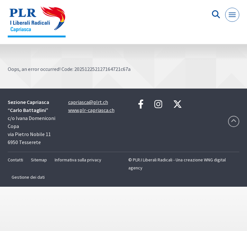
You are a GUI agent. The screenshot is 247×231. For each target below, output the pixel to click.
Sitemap (39, 160)
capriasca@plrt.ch (88, 102)
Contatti (15, 160)
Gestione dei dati (28, 177)
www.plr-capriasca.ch (91, 110)
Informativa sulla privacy (78, 160)
